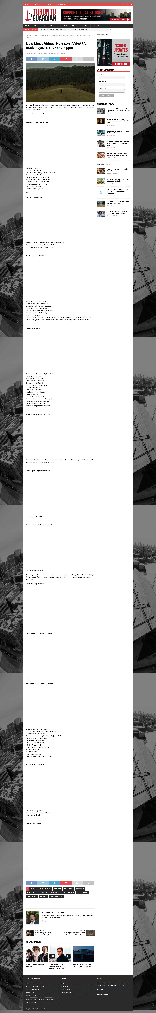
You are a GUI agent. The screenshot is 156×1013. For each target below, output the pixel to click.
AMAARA (33, 888)
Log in (63, 982)
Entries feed (65, 986)
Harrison (57, 888)
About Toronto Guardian (33, 982)
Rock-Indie (64, 53)
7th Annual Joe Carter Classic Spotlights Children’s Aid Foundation (117, 191)
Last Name (102, 88)
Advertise (38, 4)
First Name (102, 81)
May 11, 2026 (111, 157)
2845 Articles (61, 912)
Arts (36, 25)
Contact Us (48, 4)
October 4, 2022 (112, 173)
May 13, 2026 (111, 112)
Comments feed (66, 989)
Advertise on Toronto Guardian (35, 986)
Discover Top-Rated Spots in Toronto (117, 169)
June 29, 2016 (111, 195)
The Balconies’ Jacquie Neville (35, 965)
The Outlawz (31, 896)
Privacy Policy (30, 992)
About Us (28, 4)
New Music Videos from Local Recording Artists (82, 965)
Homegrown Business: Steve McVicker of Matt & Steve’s (117, 154)
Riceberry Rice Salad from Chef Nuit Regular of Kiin (118, 180)
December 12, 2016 (34, 53)
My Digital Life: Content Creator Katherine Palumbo (118, 131)
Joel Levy (45, 53)
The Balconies (82, 892)
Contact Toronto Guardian (34, 989)
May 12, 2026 (111, 135)
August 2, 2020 (112, 183)
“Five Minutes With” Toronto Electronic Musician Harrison (57, 966)
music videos (31, 892)
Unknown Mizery (56, 896)
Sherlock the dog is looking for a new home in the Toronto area (118, 143)
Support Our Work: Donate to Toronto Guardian (40, 999)
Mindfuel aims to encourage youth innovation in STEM (117, 212)
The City (96, 25)
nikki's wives (55, 892)
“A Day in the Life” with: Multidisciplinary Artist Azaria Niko (118, 120)
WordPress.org (66, 992)
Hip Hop (53, 53)
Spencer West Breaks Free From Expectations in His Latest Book (118, 109)
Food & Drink (48, 25)
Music (73, 25)
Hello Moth (68, 888)
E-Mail (101, 74)
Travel (84, 25)
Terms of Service (31, 1002)
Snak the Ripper (68, 892)
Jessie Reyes (80, 888)
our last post (69, 113)
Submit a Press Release (62, 4)
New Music (43, 892)
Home (27, 25)
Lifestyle (62, 25)
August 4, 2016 (112, 205)
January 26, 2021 (112, 215)
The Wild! (43, 896)
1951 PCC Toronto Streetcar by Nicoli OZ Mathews (118, 202)
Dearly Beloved (45, 888)
